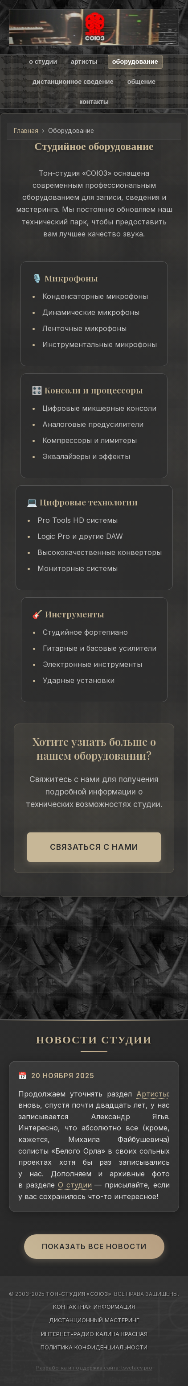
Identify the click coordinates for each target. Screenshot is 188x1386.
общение (141, 81)
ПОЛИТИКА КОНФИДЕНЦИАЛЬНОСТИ (94, 1347)
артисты (84, 61)
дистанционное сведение (73, 81)
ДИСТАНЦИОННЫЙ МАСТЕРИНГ (94, 1320)
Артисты (152, 1093)
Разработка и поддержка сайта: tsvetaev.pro (94, 1368)
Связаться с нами (94, 847)
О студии (75, 1184)
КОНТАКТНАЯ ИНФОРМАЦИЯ (94, 1306)
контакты (94, 101)
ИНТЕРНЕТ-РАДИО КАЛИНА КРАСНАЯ (94, 1334)
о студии (43, 61)
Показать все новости (94, 1246)
